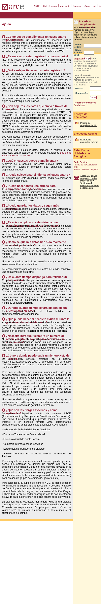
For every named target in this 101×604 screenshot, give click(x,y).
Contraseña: (81, 93)
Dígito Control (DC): (78, 52)
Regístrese (79, 58)
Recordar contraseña (85, 102)
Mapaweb (65, 6)
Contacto (76, 6)
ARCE (37, 6)
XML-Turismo (50, 6)
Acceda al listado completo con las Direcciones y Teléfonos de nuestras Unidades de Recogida (89, 182)
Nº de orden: (77, 45)
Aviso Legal (90, 6)
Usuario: (79, 88)
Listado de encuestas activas (89, 140)
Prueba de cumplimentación (88, 124)
